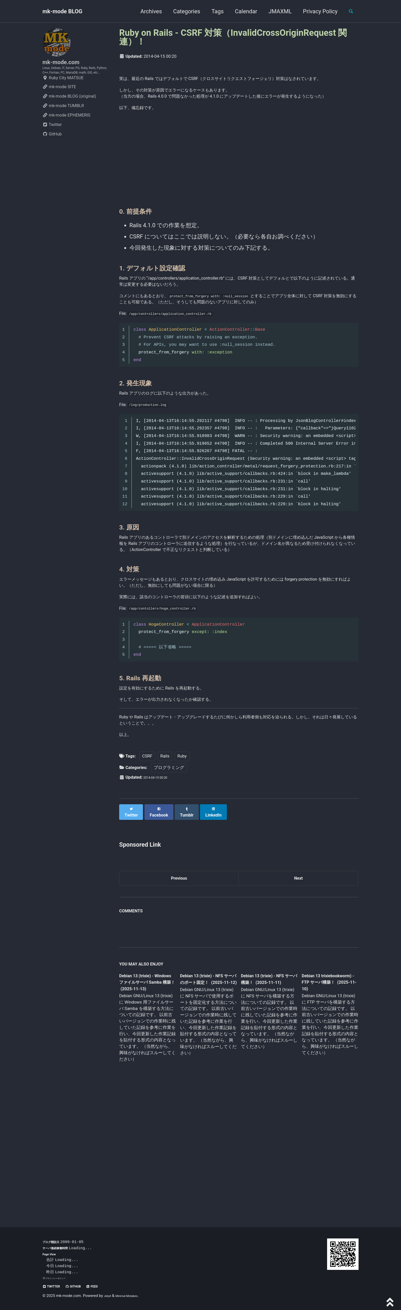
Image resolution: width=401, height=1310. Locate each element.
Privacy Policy (315, 11)
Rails (165, 878)
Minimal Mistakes (133, 1295)
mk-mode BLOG (62, 11)
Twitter (52, 142)
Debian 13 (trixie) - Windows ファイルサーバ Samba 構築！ (146, 1105)
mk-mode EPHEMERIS (66, 132)
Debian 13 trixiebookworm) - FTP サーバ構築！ (325, 1104)
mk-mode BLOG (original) (69, 113)
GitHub (52, 151)
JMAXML (275, 11)
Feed (106, 1286)
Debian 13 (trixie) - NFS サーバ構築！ (264, 1101)
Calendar (241, 11)
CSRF (147, 878)
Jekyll (109, 1295)
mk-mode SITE (59, 104)
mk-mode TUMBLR (63, 123)
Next (298, 998)
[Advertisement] (239, 189)
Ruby (182, 878)
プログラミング (169, 889)
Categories (182, 11)
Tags (213, 11)
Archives (146, 11)
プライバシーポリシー (59, 1278)
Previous (179, 998)
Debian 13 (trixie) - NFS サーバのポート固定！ (206, 1105)
